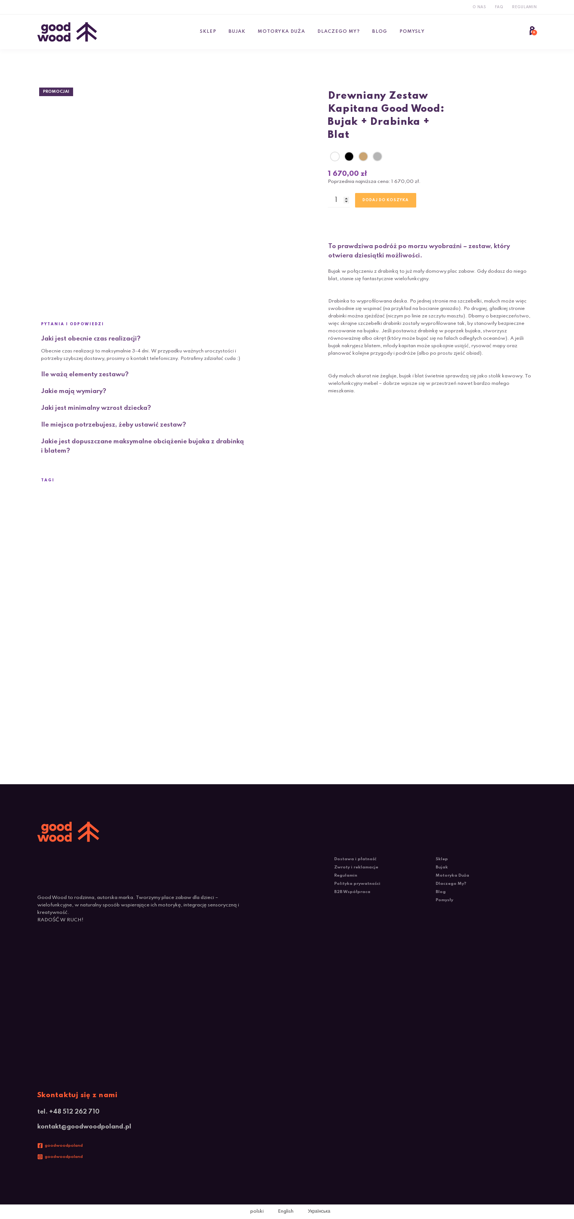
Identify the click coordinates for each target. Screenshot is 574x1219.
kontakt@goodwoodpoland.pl (84, 1127)
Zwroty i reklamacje (356, 867)
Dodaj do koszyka (386, 200)
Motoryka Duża (281, 31)
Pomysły (412, 31)
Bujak (237, 31)
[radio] (335, 156)
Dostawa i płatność (355, 859)
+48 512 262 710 (74, 1112)
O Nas (479, 7)
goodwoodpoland (64, 1145)
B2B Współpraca (352, 892)
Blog (379, 31)
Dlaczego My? (338, 31)
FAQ (499, 7)
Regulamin (524, 7)
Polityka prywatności (357, 883)
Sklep (208, 31)
